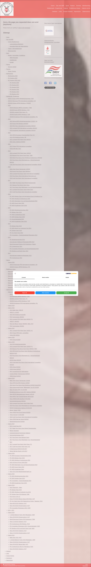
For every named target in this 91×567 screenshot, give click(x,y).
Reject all (24, 292)
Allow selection (45, 292)
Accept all (66, 292)
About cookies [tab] (45, 277)
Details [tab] (67, 277)
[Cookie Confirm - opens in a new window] (71, 273)
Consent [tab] (24, 277)
